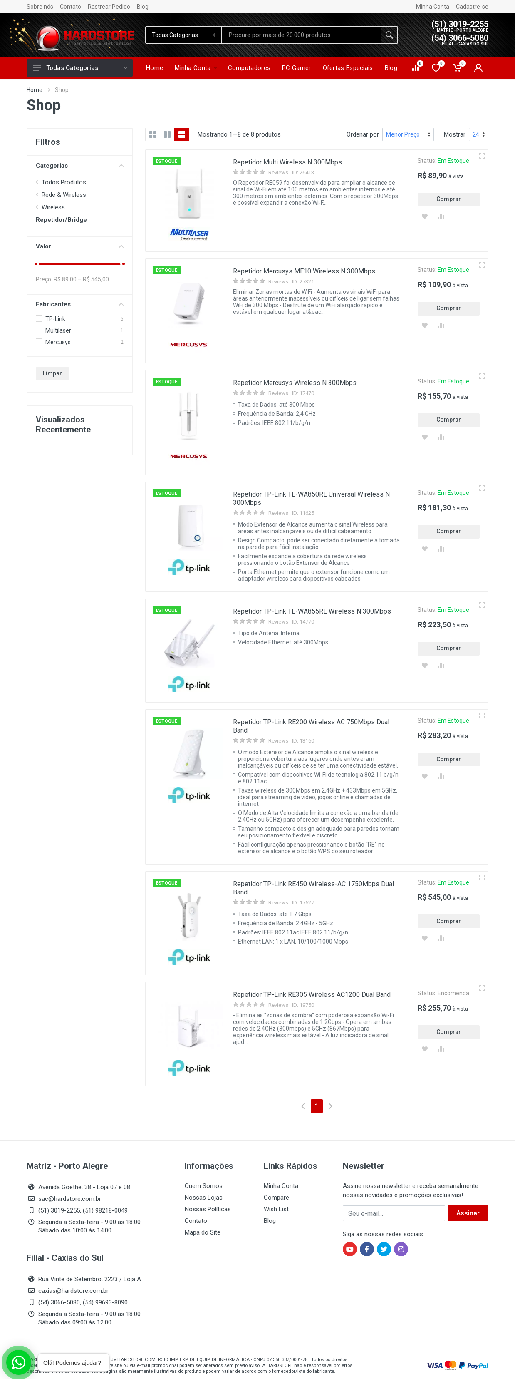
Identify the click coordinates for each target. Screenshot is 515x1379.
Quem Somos (204, 1186)
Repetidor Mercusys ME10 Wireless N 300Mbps (304, 271)
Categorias (80, 165)
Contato (70, 7)
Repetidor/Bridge (61, 220)
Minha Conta (432, 7)
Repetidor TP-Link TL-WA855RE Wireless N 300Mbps (312, 611)
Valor (80, 246)
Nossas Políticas (208, 1209)
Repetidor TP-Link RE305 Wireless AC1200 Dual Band (312, 995)
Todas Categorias (80, 68)
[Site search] (301, 35)
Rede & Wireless (64, 195)
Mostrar (454, 134)
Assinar (468, 1213)
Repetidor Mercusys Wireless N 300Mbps (295, 383)
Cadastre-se (472, 7)
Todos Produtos (64, 182)
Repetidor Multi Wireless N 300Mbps (287, 162)
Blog (143, 7)
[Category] (184, 35)
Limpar (52, 373)
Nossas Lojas (204, 1197)
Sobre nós (40, 7)
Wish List (276, 1209)
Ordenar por (363, 134)
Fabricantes (80, 304)
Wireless (53, 207)
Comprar (448, 199)
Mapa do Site (202, 1232)
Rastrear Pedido (109, 7)
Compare (276, 1197)
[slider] (35, 264)
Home (34, 90)
